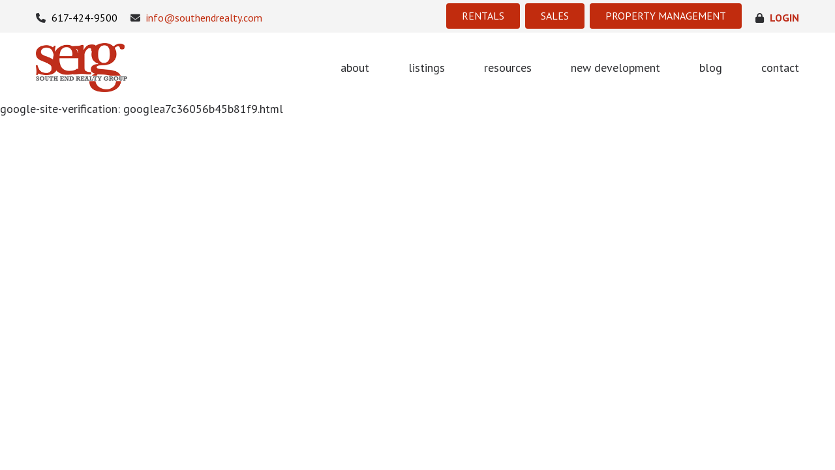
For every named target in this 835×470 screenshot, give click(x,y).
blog (710, 67)
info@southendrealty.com (196, 18)
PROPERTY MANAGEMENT (665, 15)
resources (508, 67)
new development (615, 67)
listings (426, 67)
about (355, 67)
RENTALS (483, 15)
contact (780, 67)
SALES (555, 15)
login (777, 18)
